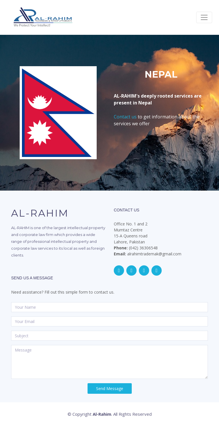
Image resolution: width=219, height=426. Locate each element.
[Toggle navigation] (204, 17)
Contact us (125, 117)
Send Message (109, 388)
